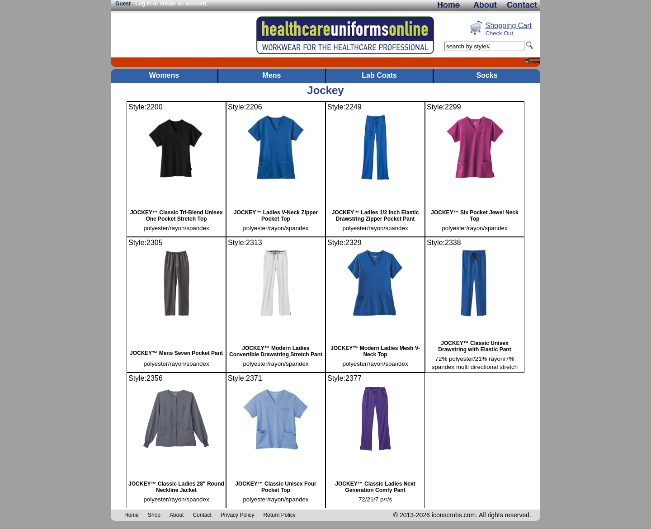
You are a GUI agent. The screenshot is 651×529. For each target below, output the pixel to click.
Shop (154, 515)
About (177, 515)
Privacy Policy (238, 515)
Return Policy (279, 515)
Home (131, 515)
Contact (202, 515)
